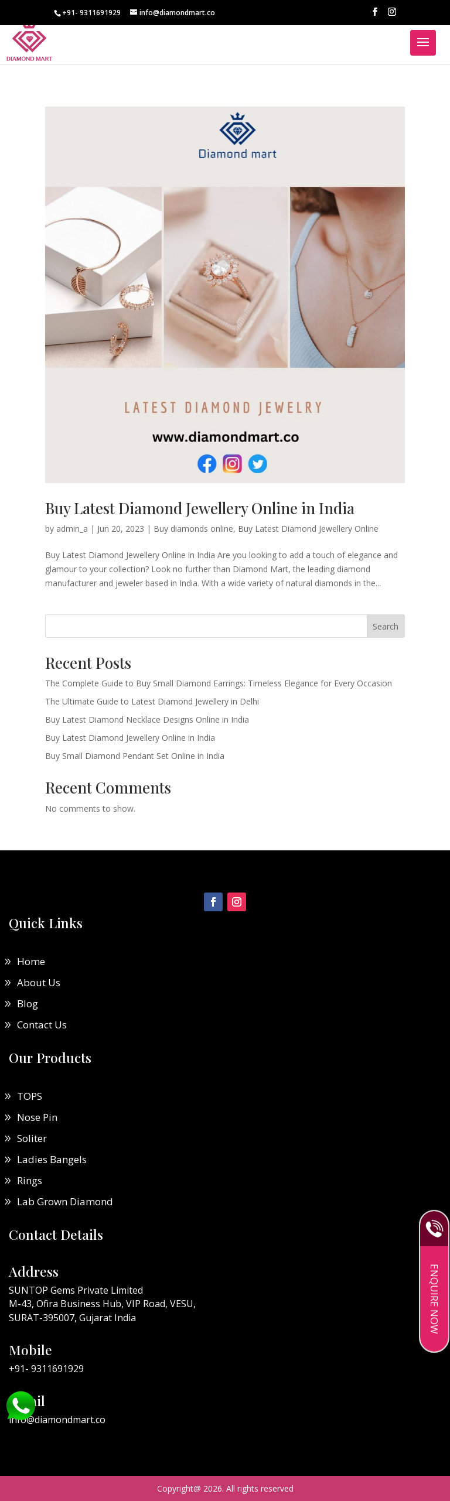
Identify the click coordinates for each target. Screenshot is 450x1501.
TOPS (29, 1096)
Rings (29, 1180)
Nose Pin (37, 1117)
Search (385, 626)
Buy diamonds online (193, 528)
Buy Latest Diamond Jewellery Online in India (199, 508)
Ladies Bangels (52, 1159)
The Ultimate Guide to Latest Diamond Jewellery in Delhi (152, 701)
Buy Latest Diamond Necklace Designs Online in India (147, 719)
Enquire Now (434, 1303)
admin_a (72, 528)
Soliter (32, 1138)
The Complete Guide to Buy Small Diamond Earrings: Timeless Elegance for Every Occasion (218, 683)
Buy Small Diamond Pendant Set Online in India (134, 755)
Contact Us (42, 1024)
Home (31, 961)
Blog (27, 1003)
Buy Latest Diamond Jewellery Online (308, 528)
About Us (38, 982)
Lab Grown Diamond (65, 1201)
